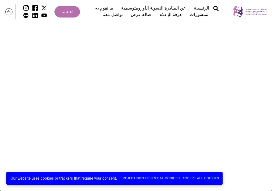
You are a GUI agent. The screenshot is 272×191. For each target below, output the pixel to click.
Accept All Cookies (200, 178)
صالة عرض (141, 15)
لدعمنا (67, 12)
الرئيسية (201, 8)
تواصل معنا (113, 15)
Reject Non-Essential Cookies (151, 178)
